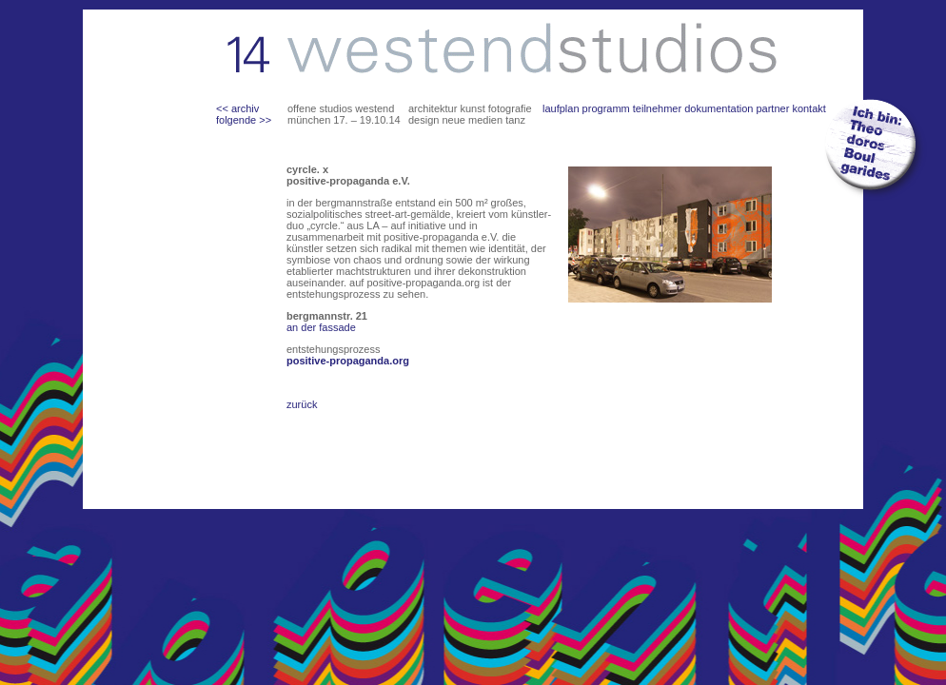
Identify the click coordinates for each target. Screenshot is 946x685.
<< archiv (237, 108)
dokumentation (718, 108)
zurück (301, 404)
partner (772, 108)
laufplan (561, 108)
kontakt (808, 108)
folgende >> (243, 120)
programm (606, 108)
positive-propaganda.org (347, 360)
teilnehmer (657, 108)
